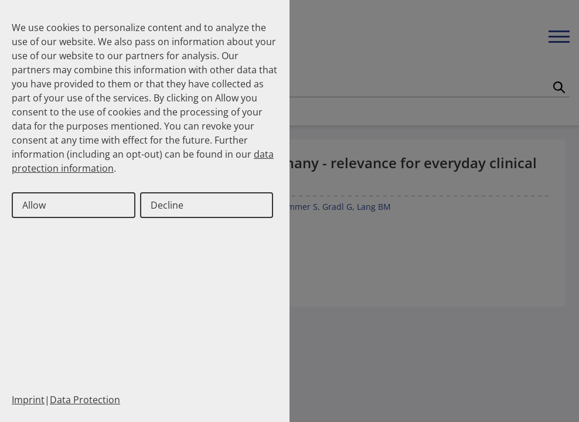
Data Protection (85, 399)
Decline (167, 205)
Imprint (28, 399)
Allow (34, 205)
